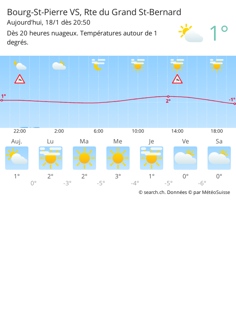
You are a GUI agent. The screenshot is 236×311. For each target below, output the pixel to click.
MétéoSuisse (216, 192)
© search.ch (152, 192)
